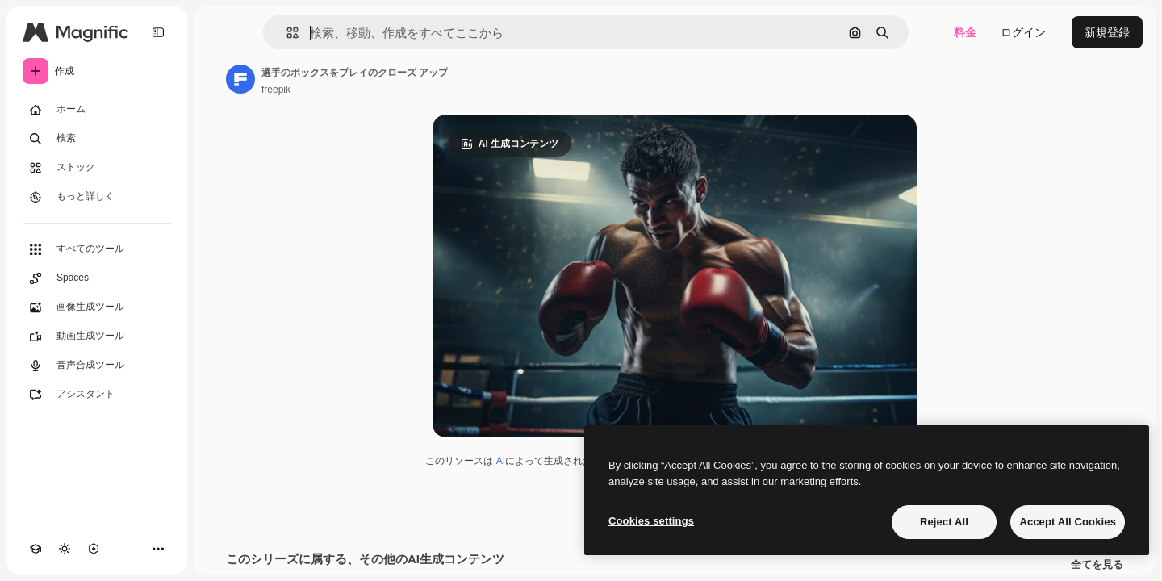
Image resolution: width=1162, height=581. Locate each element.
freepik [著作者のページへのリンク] (275, 89)
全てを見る (1097, 565)
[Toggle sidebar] (158, 32)
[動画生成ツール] (97, 336)
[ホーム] (97, 110)
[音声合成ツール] (97, 365)
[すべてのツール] (97, 249)
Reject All (944, 522)
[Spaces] (97, 278)
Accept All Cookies (1067, 522)
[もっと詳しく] (97, 197)
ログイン (1023, 32)
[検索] (97, 139)
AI (500, 460)
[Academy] (35, 549)
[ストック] (97, 168)
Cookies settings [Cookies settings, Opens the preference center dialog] (651, 521)
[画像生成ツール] (97, 307)
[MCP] (94, 549)
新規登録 (1107, 32)
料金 (965, 32)
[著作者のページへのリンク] (240, 79)
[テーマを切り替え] (64, 549)
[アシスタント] (97, 395)
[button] (286, 33)
